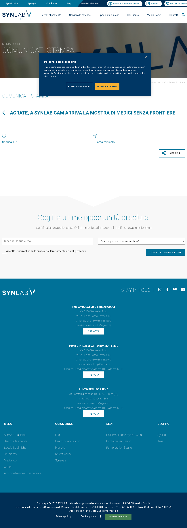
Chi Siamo (133, 15)
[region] (95, 74)
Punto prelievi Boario (119, 446)
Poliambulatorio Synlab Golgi (124, 433)
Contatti (173, 15)
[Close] (146, 57)
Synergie (32, 3)
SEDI (109, 422)
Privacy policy (63, 515)
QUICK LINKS (64, 422)
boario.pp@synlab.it (99, 363)
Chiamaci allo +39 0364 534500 (93, 319)
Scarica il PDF (11, 142)
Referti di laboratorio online (125, 3)
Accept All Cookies (107, 86)
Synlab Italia (12, 3)
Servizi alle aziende (80, 15)
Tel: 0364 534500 (178, 3)
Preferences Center (118, 515)
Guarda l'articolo (104, 142)
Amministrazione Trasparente (22, 472)
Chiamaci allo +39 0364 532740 (93, 358)
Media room (11, 459)
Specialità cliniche (109, 15)
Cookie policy (88, 515)
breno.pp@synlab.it (99, 402)
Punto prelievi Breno (118, 440)
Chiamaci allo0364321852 (93, 397)
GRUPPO (163, 422)
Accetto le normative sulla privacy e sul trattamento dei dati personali (46, 249)
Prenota (154, 3)
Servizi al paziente (51, 15)
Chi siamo (10, 452)
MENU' (8, 422)
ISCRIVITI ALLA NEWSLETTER (165, 251)
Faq (68, 3)
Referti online (63, 452)
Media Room (154, 15)
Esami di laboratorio (90, 3)
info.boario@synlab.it (99, 324)
